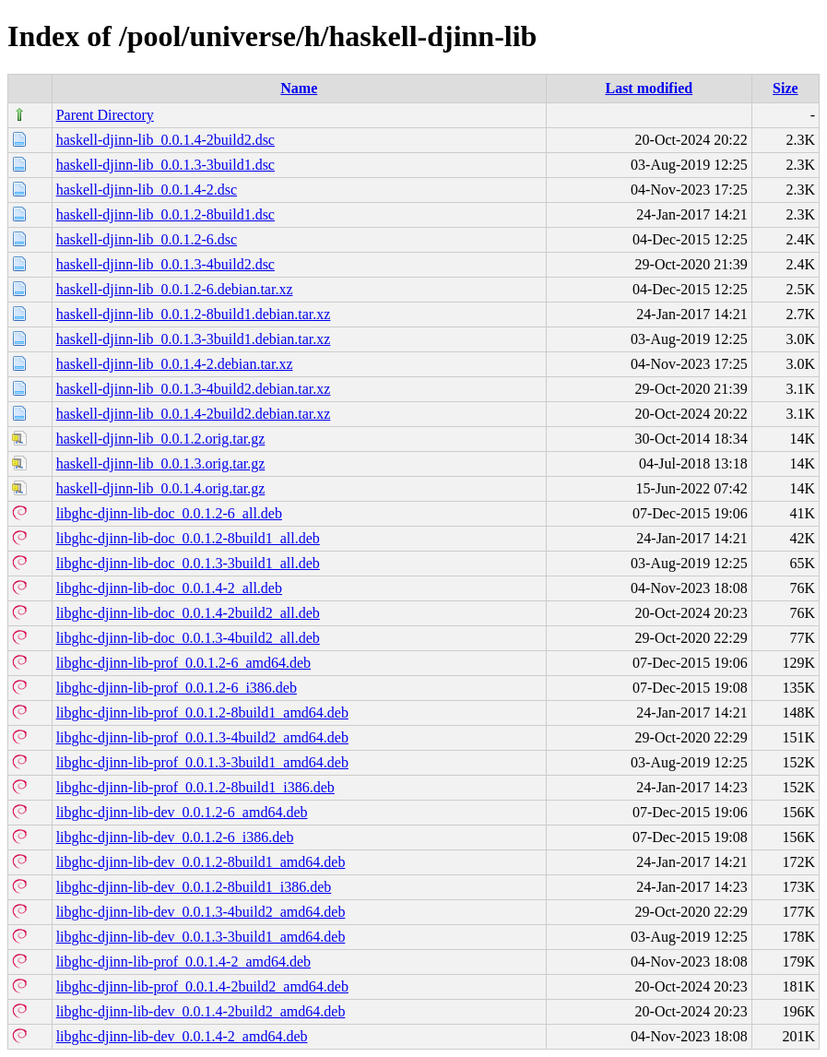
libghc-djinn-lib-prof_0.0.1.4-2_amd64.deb (183, 961)
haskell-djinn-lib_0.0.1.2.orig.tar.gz (161, 438)
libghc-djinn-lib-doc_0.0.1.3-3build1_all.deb (188, 563)
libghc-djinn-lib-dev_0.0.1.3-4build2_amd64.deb (201, 912)
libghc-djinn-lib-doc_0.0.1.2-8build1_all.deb (188, 538)
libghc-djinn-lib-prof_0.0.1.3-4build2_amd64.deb (202, 737)
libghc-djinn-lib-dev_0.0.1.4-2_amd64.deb (182, 1036)
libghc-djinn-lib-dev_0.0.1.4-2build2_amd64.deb (201, 1011)
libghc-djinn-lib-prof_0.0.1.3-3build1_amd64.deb (202, 762)
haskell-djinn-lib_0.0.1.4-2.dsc (146, 189)
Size (785, 88)
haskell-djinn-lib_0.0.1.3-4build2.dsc (165, 264)
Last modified (648, 88)
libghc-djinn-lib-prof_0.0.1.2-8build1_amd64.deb (202, 712)
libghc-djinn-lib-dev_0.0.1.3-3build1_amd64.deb (201, 936)
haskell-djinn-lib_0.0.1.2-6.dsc (146, 239)
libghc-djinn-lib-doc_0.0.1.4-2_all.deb (169, 588)
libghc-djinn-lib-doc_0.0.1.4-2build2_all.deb (188, 613)
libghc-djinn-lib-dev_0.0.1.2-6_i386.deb (175, 837)
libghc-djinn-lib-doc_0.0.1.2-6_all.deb (169, 513)
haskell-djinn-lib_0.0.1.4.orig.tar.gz (161, 488)
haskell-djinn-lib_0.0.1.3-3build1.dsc (165, 164)
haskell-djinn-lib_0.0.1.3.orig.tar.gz (161, 463)
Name (298, 88)
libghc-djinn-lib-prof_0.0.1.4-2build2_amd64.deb (202, 986)
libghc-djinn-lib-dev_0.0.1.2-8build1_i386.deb (194, 887)
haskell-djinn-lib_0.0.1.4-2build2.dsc (165, 140)
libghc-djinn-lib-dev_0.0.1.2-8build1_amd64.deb (201, 862)
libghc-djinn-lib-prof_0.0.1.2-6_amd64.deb (183, 663)
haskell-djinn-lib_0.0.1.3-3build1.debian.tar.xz (193, 339)
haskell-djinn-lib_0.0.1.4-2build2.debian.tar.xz (193, 414)
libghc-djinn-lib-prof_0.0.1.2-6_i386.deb (176, 687)
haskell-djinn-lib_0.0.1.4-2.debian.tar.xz (174, 364)
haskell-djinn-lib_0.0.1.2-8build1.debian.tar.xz (193, 314)
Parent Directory (105, 115)
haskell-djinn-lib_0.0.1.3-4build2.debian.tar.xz (193, 389)
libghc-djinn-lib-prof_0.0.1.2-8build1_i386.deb (195, 787)
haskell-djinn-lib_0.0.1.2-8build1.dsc (165, 214)
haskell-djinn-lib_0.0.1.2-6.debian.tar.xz (174, 289)
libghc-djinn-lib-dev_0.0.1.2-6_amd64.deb (182, 812)
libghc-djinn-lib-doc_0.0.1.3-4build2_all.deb (188, 638)
